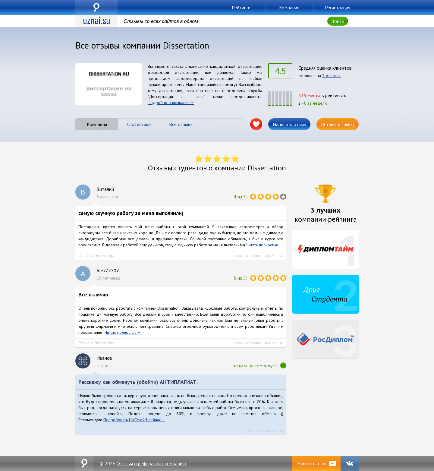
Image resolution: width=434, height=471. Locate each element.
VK (350, 463)
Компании (289, 8)
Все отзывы (181, 124)
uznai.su (96, 7)
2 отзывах (331, 75)
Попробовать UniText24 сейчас (132, 419)
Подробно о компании (169, 102)
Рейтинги (241, 8)
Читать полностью (262, 245)
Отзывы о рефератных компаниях (152, 463)
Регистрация (337, 8)
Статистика (139, 124)
